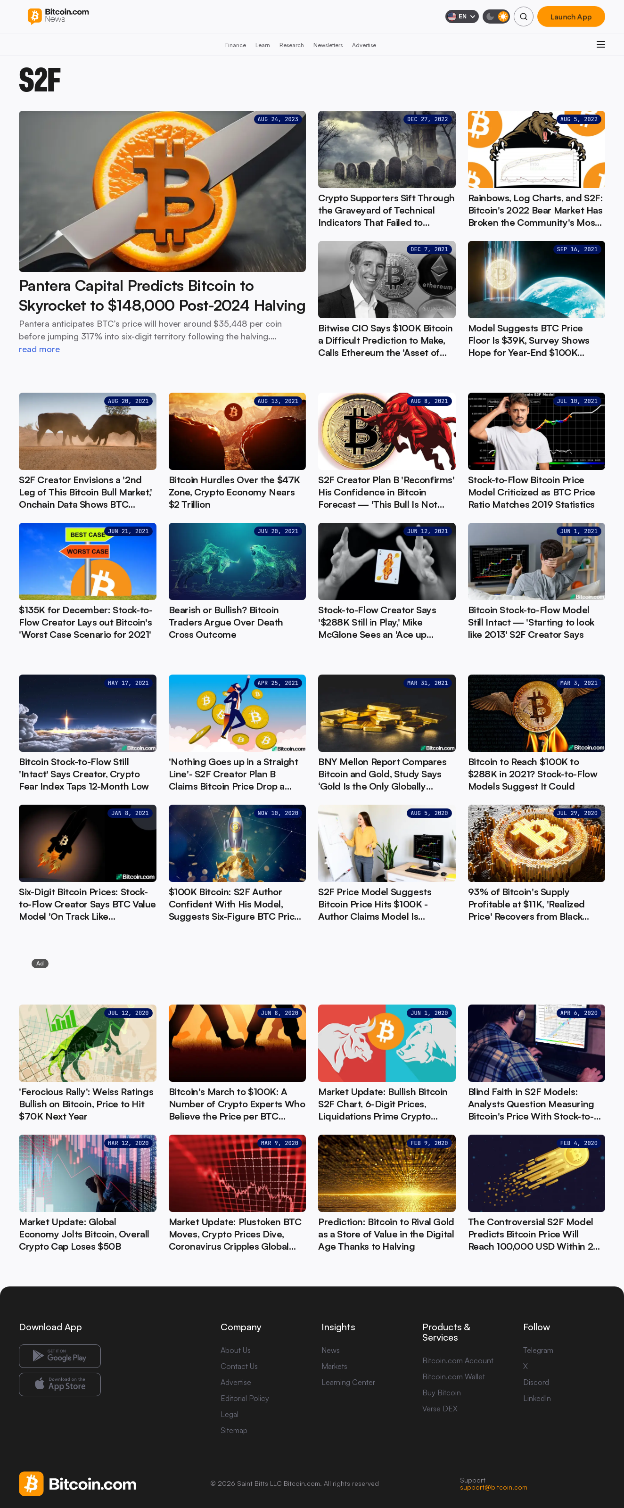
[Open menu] (601, 44)
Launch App (571, 16)
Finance (235, 45)
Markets (334, 1366)
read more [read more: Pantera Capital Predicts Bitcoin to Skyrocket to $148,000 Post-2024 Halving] (39, 349)
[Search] (524, 16)
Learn (262, 45)
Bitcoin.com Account (457, 1360)
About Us (236, 1350)
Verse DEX (440, 1408)
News (330, 1350)
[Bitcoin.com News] (58, 16)
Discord (536, 1382)
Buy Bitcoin (441, 1392)
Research (291, 45)
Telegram (538, 1350)
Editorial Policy (245, 1398)
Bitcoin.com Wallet (453, 1376)
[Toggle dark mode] (496, 16)
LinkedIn (537, 1398)
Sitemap (234, 1430)
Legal (229, 1414)
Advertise (364, 45)
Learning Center (348, 1382)
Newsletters (328, 45)
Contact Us (239, 1366)
